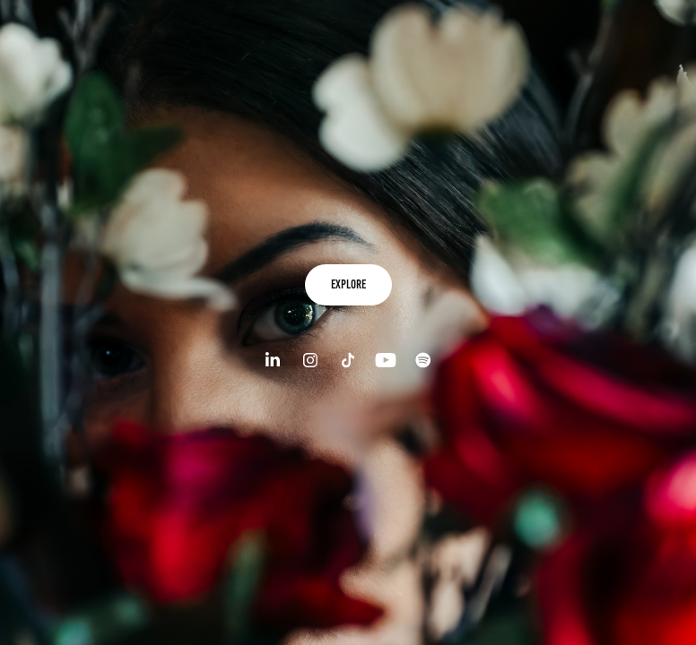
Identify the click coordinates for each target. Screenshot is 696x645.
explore (348, 284)
